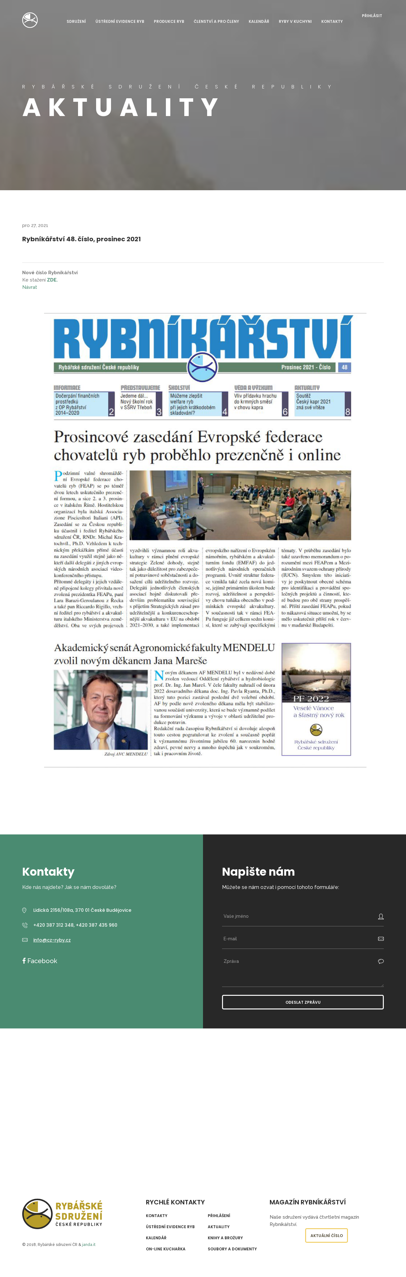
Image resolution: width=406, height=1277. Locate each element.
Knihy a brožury (225, 1238)
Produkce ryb (169, 21)
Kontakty (332, 21)
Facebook (41, 961)
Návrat (29, 287)
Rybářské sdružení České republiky (30, 20)
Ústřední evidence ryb (119, 21)
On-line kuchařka (166, 1249)
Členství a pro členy (216, 21)
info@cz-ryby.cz (52, 940)
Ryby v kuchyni (295, 21)
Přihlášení (219, 1216)
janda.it (88, 1244)
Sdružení (76, 21)
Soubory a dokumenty (232, 1249)
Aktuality (219, 1227)
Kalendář (259, 21)
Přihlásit (372, 16)
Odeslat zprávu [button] (303, 1002)
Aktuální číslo (327, 1235)
